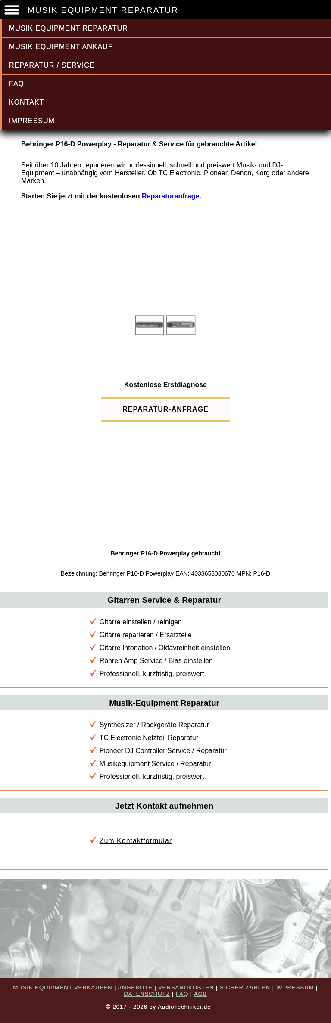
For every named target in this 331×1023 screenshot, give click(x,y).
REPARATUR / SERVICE (52, 65)
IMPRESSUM (32, 120)
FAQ (16, 83)
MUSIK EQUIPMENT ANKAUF (60, 46)
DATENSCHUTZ (147, 994)
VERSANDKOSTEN (186, 987)
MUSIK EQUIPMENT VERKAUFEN (62, 987)
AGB (200, 994)
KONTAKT (26, 102)
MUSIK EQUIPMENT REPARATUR (68, 28)
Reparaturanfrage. (171, 196)
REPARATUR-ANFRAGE (165, 409)
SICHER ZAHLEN (245, 987)
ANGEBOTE (135, 987)
